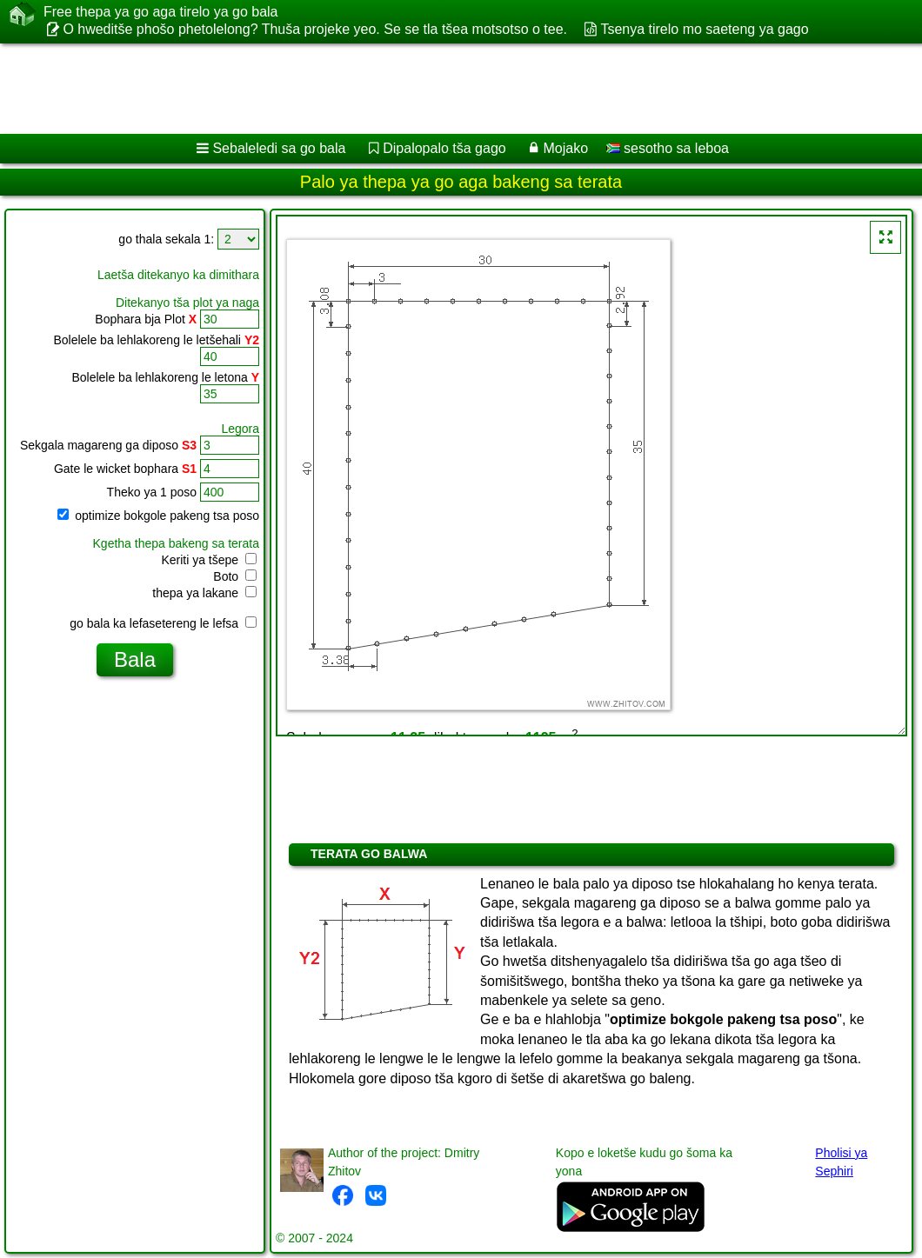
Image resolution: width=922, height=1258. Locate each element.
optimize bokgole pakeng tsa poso (158, 516)
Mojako (566, 148)
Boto (235, 576)
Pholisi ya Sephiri (841, 1162)
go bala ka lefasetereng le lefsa (163, 623)
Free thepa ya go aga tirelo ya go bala (160, 12)
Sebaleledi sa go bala (278, 148)
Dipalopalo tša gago (444, 148)
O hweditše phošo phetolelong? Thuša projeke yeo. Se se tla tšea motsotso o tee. (315, 29)
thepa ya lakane (204, 593)
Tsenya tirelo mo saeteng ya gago (704, 29)
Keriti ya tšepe (209, 560)
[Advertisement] (444, 89)
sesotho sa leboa (667, 148)
